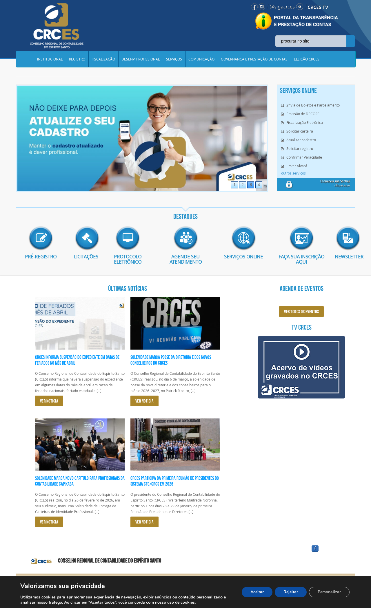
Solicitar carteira (299, 131)
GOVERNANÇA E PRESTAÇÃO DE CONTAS (254, 59)
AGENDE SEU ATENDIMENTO (186, 259)
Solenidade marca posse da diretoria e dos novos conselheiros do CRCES (170, 359)
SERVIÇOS (174, 59)
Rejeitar (290, 592)
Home (25, 59)
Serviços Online (243, 256)
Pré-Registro (41, 256)
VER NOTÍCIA (49, 400)
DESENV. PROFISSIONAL (140, 59)
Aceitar (257, 592)
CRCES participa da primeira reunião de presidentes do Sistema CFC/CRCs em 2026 (174, 480)
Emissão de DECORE (302, 113)
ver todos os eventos (301, 311)
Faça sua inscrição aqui (301, 259)
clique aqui (335, 183)
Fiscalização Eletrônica (304, 122)
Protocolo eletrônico (127, 259)
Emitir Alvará (296, 166)
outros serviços (293, 173)
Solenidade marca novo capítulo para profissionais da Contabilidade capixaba (80, 480)
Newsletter (345, 256)
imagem (41, 238)
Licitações (84, 256)
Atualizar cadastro (301, 139)
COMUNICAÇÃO (201, 59)
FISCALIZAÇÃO (103, 59)
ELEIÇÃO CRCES (306, 59)
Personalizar (329, 592)
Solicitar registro (299, 148)
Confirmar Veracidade (304, 157)
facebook (329, 552)
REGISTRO (77, 59)
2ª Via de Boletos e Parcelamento (313, 105)
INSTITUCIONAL (50, 59)
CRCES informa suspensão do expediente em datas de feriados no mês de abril (77, 359)
